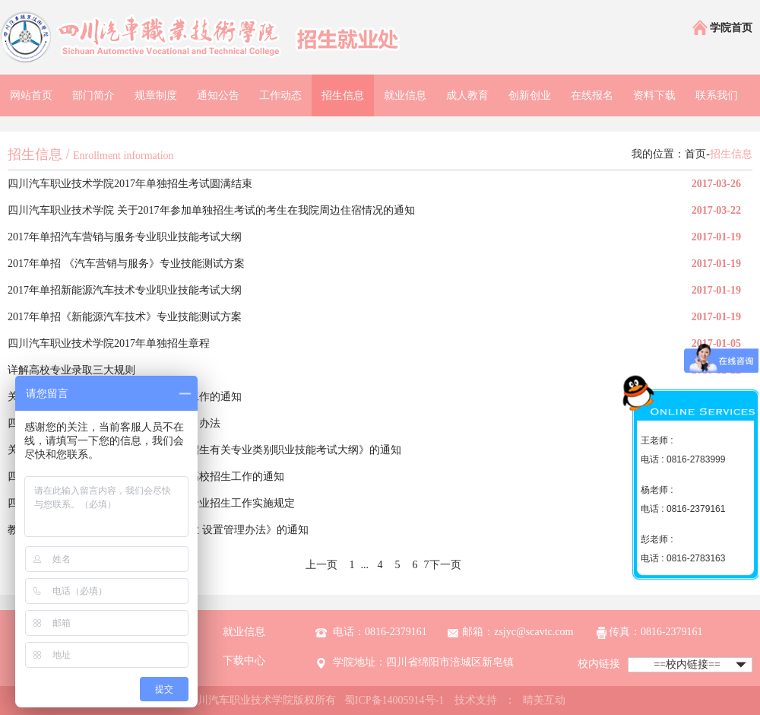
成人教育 (467, 95)
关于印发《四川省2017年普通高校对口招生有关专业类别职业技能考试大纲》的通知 (204, 450)
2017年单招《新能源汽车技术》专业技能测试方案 (125, 317)
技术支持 (475, 700)
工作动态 (280, 95)
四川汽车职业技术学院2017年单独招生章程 (109, 343)
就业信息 (405, 95)
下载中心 (244, 660)
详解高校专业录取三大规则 (71, 370)
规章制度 (156, 95)
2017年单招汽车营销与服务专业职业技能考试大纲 (125, 237)
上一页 (321, 564)
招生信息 (342, 95)
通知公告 (218, 95)
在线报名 (592, 95)
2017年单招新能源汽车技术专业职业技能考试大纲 (125, 290)
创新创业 (529, 95)
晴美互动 (544, 700)
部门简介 (93, 95)
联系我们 (716, 95)
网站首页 (31, 95)
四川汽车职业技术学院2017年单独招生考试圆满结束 (130, 183)
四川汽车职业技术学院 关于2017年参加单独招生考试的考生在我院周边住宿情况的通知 (211, 210)
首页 (695, 154)
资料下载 (654, 95)
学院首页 (721, 28)
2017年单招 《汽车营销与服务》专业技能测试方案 (126, 263)
